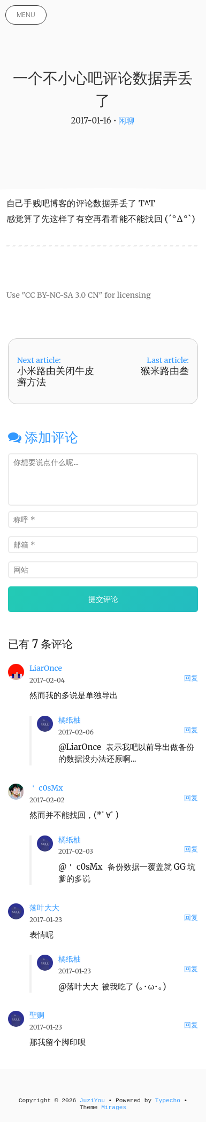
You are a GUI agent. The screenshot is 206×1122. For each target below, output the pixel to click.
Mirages (113, 1107)
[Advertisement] (100, 263)
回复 (191, 678)
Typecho (167, 1100)
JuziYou (92, 1100)
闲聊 (126, 120)
